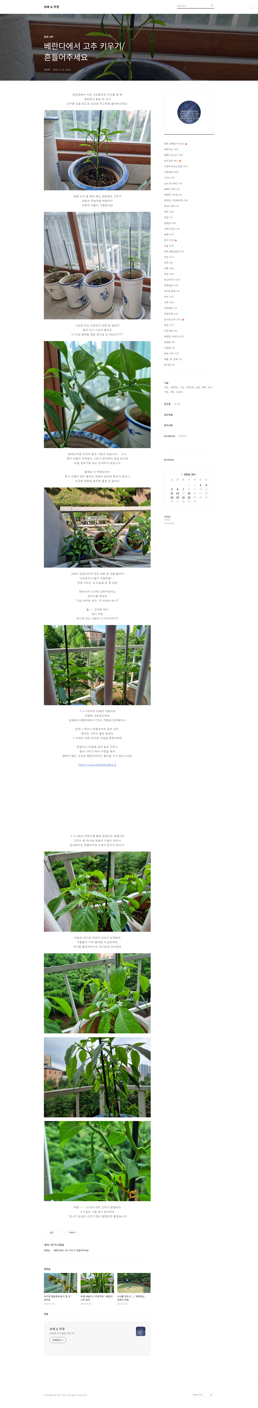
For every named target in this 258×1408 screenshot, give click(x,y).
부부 (169, 296)
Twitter (182, 436)
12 (172, 493)
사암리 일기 (172, 228)
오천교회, (190, 387)
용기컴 (169, 364)
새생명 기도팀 (173, 194)
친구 (170, 240)
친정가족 (171, 313)
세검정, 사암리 (174, 336)
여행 (169, 268)
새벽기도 (171, 149)
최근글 (167, 404)
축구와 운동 (172, 291)
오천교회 (172, 160)
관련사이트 (198, 1394)
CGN (169, 177)
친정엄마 (170, 308)
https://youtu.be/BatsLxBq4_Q (97, 765)
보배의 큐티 (172, 189)
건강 (169, 257)
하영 (169, 274)
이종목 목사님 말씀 (176, 166)
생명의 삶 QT (173, 155)
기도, (182, 387)
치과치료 (170, 330)
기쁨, (166, 391)
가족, (172, 391)
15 (189, 493)
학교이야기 (172, 279)
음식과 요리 (174, 319)
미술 (169, 245)
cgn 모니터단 (173, 183)
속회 (169, 211)
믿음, (198, 387)
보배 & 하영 (51, 7)
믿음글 (170, 223)
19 (172, 497)
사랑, (166, 387)
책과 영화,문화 (174, 251)
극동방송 (171, 172)
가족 (169, 302)
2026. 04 (189, 474)
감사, (210, 387)
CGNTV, (179, 391)
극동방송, (174, 387)
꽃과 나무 (171, 353)
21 (183, 497)
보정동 (169, 342)
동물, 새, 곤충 (173, 359)
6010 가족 (171, 206)
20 (177, 497)
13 (177, 493)
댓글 (46, 1314)
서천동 (169, 347)
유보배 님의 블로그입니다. (62, 1333)
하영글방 (171, 285)
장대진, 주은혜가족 (176, 200)
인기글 (177, 404)
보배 (169, 234)
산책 (168, 262)
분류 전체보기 (175, 143)
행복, (204, 387)
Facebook (169, 436)
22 (189, 497)
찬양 (168, 217)
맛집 (169, 325)
